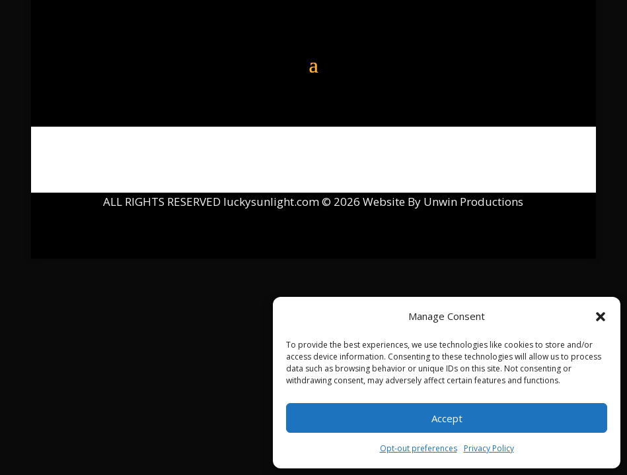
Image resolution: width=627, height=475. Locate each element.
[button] (600, 316)
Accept (446, 418)
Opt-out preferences (418, 448)
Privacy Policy (489, 448)
